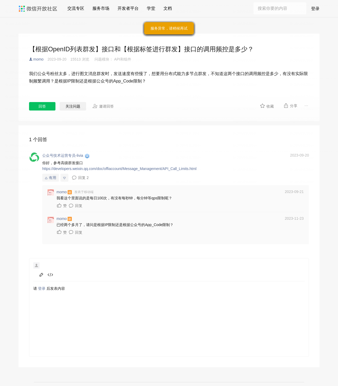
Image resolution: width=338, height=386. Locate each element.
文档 (167, 8)
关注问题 (72, 106)
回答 (42, 106)
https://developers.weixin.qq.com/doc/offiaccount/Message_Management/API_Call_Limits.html (119, 169)
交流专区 (75, 8)
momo (38, 59)
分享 (290, 105)
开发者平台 (128, 8)
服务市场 (100, 8)
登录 (315, 8)
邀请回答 (103, 106)
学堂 (151, 8)
